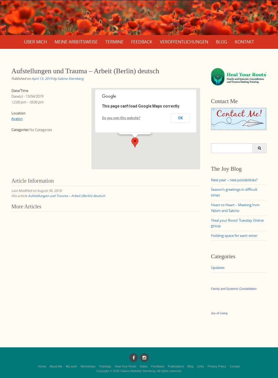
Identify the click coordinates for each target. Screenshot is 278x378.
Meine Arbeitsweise (76, 42)
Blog (221, 42)
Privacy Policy (216, 366)
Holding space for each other (234, 235)
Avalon (17, 118)
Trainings (105, 366)
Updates (218, 267)
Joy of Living (219, 313)
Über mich (35, 42)
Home (42, 366)
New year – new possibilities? (234, 179)
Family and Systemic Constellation (234, 288)
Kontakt (244, 42)
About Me (56, 366)
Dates (144, 366)
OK (180, 118)
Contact (235, 366)
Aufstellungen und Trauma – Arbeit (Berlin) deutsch (66, 195)
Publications (176, 366)
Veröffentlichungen (184, 42)
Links (200, 366)
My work (71, 366)
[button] (134, 142)
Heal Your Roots (125, 366)
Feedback (141, 42)
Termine (114, 42)
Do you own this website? (121, 118)
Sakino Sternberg (71, 78)
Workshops (88, 366)
